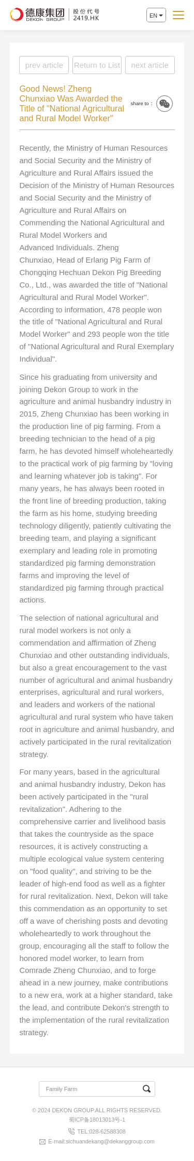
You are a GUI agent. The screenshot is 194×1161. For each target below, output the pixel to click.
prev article (44, 65)
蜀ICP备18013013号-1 (97, 1119)
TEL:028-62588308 (101, 1131)
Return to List (97, 65)
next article (149, 65)
